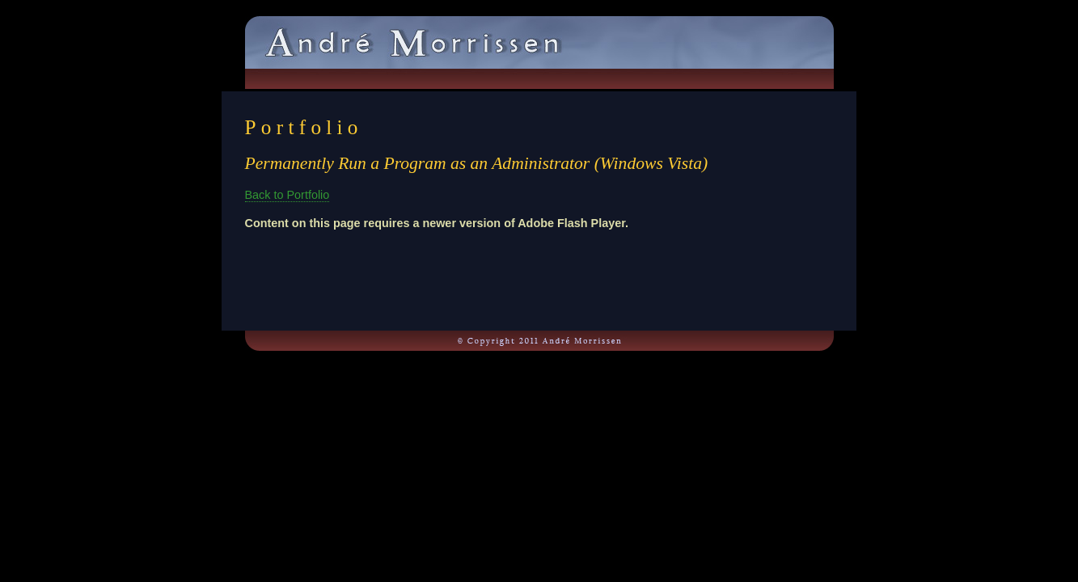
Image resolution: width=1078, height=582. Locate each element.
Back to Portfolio (287, 194)
